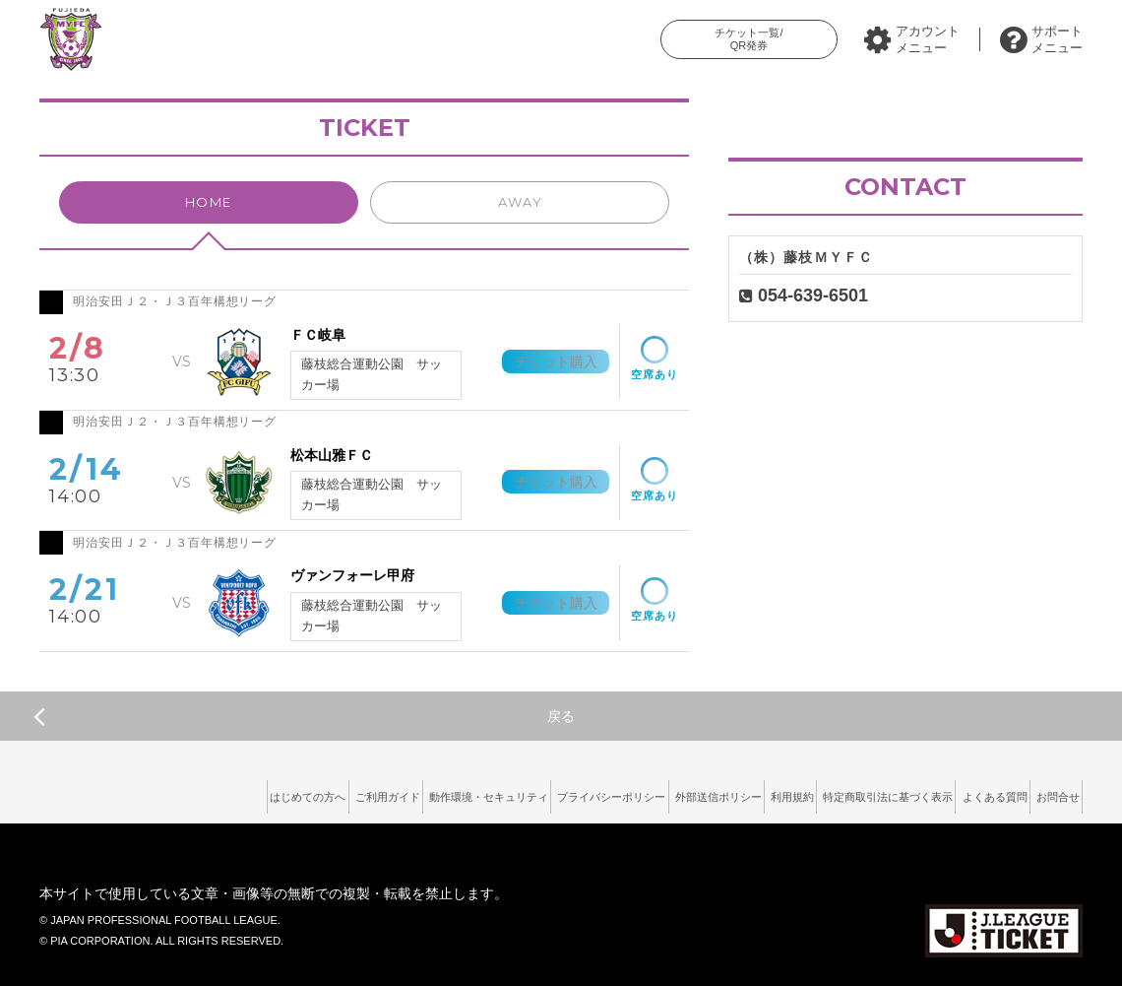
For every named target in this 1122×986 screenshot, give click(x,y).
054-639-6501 (813, 295)
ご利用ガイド (215, 792)
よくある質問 (964, 792)
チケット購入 (538, 361)
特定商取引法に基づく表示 (833, 792)
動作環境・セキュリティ (340, 792)
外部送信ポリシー (619, 792)
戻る (304, 716)
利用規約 (714, 792)
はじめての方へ (114, 792)
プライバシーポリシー (489, 792)
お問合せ (1048, 792)
